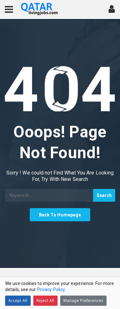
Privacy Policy (51, 289)
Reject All (45, 300)
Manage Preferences (83, 300)
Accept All (18, 300)
